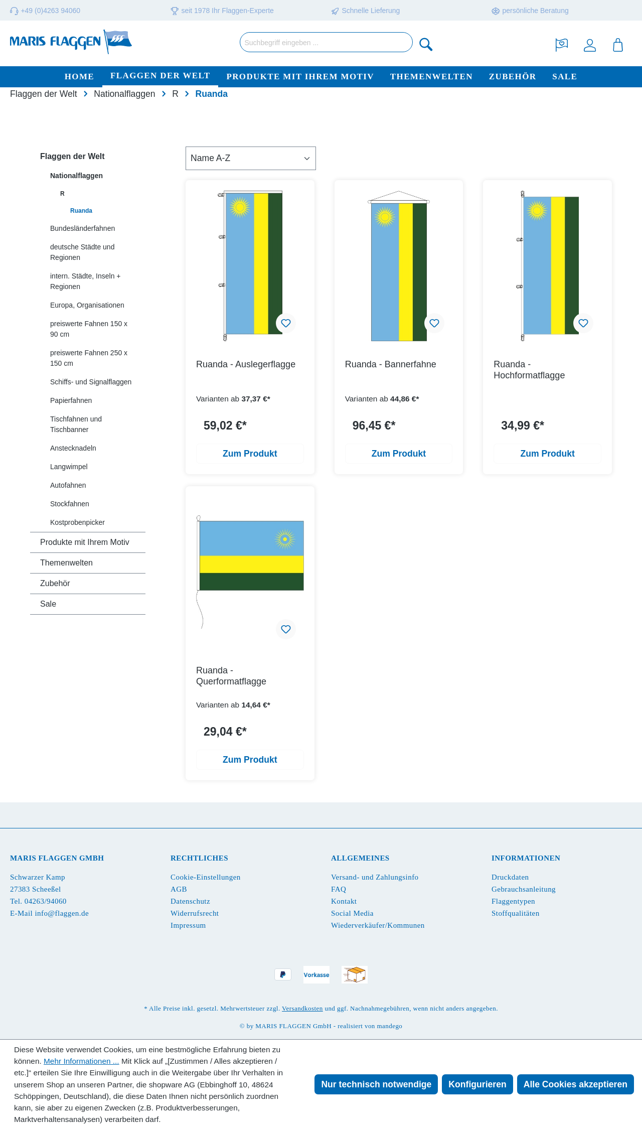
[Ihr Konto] (590, 44)
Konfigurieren (477, 1084)
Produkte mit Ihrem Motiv (84, 542)
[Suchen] (426, 44)
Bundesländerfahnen (82, 228)
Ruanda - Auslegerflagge (245, 364)
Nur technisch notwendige (376, 1084)
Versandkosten (302, 1008)
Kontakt (344, 901)
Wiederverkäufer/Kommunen (378, 925)
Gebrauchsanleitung (524, 889)
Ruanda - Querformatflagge (231, 675)
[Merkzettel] (562, 44)
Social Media (352, 913)
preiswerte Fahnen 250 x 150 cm (88, 358)
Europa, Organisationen (87, 305)
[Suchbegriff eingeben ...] (326, 42)
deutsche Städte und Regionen (82, 252)
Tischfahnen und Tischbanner (76, 424)
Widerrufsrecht (195, 913)
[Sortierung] (251, 158)
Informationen (526, 858)
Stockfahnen (69, 504)
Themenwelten (66, 562)
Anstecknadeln (73, 448)
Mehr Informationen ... (81, 1061)
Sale (48, 604)
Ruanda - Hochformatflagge (529, 369)
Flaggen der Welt (72, 156)
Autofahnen (68, 485)
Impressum (188, 925)
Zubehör (55, 583)
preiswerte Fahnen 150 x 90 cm (88, 329)
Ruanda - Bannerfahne (390, 364)
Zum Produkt (250, 454)
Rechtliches (199, 858)
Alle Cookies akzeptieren (575, 1084)
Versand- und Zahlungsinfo (375, 877)
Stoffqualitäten (516, 913)
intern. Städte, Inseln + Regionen (85, 281)
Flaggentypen (513, 901)
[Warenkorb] (618, 44)
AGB (179, 889)
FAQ (338, 889)
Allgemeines (360, 858)
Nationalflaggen (76, 176)
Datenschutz (190, 901)
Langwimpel (69, 467)
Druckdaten (510, 877)
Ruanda (81, 210)
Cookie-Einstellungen (206, 877)
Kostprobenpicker (77, 522)
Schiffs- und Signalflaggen (90, 382)
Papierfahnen (71, 400)
